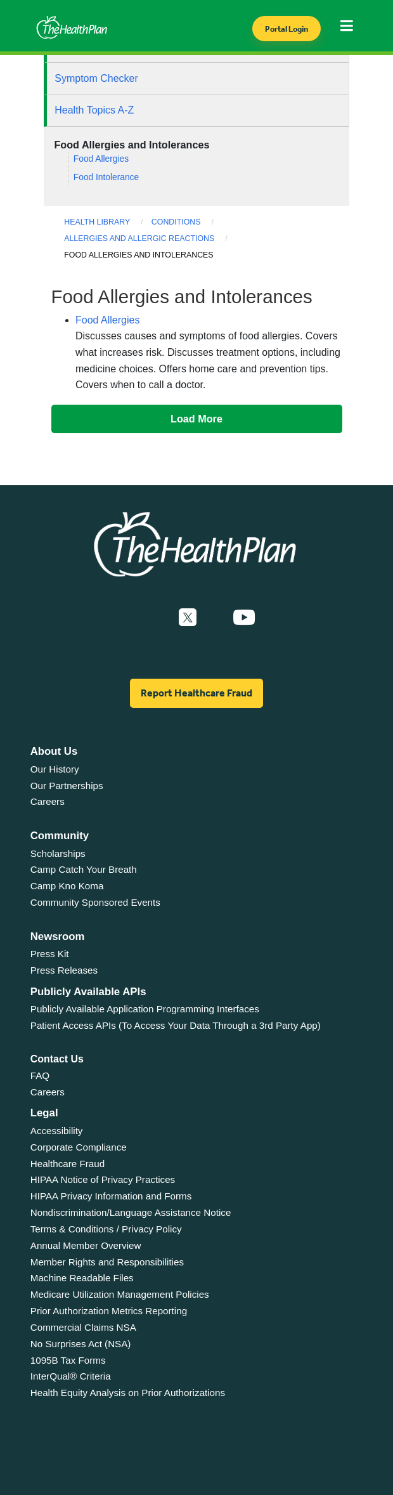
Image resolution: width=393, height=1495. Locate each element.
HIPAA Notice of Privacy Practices (102, 1179)
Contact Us (57, 1059)
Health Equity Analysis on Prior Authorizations (127, 1392)
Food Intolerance (106, 177)
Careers (47, 801)
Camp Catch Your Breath (83, 869)
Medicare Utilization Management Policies (119, 1294)
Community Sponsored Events (95, 902)
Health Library (97, 222)
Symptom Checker (96, 78)
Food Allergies (101, 159)
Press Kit (49, 953)
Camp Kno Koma (67, 885)
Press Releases (64, 970)
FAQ (39, 1075)
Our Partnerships (66, 785)
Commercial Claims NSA (83, 1327)
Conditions (176, 222)
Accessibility (56, 1130)
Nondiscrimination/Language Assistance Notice (130, 1212)
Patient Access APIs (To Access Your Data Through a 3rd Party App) (175, 1025)
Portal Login (286, 29)
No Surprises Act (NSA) (80, 1343)
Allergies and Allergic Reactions (139, 238)
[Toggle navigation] (350, 29)
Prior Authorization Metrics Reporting (108, 1310)
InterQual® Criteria (70, 1376)
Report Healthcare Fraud (196, 693)
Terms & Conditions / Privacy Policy (106, 1229)
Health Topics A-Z (94, 110)
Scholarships (58, 853)
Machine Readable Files (82, 1277)
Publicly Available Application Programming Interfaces (144, 1008)
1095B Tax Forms (68, 1360)
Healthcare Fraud (67, 1163)
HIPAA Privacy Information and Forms (111, 1196)
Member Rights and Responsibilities (107, 1262)
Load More (196, 418)
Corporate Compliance (78, 1147)
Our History (54, 769)
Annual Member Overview (85, 1245)
